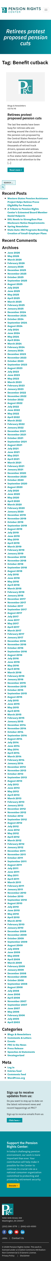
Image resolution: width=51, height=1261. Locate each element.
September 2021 (17, 441)
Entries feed (14, 1070)
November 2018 (16, 560)
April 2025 (13, 298)
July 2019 (13, 532)
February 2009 (16, 966)
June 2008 (13, 994)
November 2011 (16, 854)
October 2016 (15, 647)
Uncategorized (15, 1055)
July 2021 (13, 448)
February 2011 (15, 885)
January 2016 (15, 679)
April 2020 (13, 501)
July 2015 (13, 700)
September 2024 (17, 322)
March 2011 (14, 882)
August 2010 (14, 903)
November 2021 (16, 434)
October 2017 (15, 606)
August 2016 (14, 655)
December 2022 (16, 392)
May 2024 (13, 336)
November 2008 (17, 976)
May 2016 (13, 665)
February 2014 (15, 759)
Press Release (15, 1048)
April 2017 (13, 627)
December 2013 (16, 766)
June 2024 (13, 333)
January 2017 (15, 637)
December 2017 (16, 598)
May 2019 (13, 539)
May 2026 (13, 256)
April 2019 (13, 543)
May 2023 (13, 378)
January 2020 (15, 511)
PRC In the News (16, 1044)
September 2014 (17, 735)
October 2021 (15, 438)
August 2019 (14, 529)
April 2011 (13, 878)
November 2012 (16, 812)
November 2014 (16, 728)
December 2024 (16, 312)
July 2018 (13, 574)
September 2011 (17, 861)
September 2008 (17, 983)
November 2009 (17, 934)
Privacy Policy (8, 1255)
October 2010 (15, 896)
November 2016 (16, 644)
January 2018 (15, 595)
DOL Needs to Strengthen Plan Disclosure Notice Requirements (26, 220)
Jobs (4, 1238)
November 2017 (16, 602)
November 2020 (17, 476)
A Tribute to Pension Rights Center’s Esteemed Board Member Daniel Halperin (27, 212)
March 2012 (14, 840)
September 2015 (17, 693)
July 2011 (12, 868)
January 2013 (15, 805)
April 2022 (13, 417)
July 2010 (13, 906)
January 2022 (15, 427)
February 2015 (15, 717)
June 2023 (13, 375)
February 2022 (16, 424)
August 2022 (14, 403)
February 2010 (15, 924)
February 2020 (16, 508)
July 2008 (13, 990)
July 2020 (13, 490)
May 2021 (13, 455)
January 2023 (15, 389)
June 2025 (13, 291)
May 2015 (13, 707)
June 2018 (13, 578)
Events (11, 1041)
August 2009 (15, 945)
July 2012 (13, 826)
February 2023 (16, 385)
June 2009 (13, 952)
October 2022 (15, 399)
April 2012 (13, 836)
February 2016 (15, 676)
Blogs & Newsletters (19, 1034)
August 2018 (14, 571)
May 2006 (13, 1011)
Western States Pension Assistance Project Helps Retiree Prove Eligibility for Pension (27, 202)
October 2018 (15, 564)
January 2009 (15, 969)
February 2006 (16, 1015)
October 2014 (15, 731)
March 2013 (14, 798)
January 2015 (15, 721)
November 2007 (16, 1001)
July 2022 (13, 406)
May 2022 (13, 413)
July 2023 (13, 371)
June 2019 (13, 536)
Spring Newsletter (18, 226)
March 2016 (14, 672)
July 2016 (13, 658)
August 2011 (14, 864)
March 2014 (14, 756)
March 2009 (14, 962)
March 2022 (14, 420)
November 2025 (16, 273)
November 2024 (16, 315)
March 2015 (14, 714)
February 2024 (16, 347)
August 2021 (14, 445)
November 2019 (16, 518)
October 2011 (15, 857)
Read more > (16, 169)
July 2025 (13, 287)
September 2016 (17, 651)
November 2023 (16, 357)
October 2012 (15, 815)
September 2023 (17, 364)
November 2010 (16, 892)
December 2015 (16, 682)
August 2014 (14, 738)
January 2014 (15, 763)
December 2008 (16, 973)
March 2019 (14, 546)
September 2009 (17, 941)
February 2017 (15, 633)
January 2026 (15, 266)
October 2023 (15, 361)
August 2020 (15, 487)
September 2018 (17, 567)
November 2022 (16, 396)
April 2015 (13, 711)
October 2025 (15, 277)
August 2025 (14, 284)
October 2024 (15, 319)
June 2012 (13, 829)
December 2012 (16, 808)
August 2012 (14, 822)
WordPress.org (16, 1077)
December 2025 (16, 270)
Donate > (13, 1185)
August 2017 (14, 613)
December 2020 (16, 473)
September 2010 (17, 899)
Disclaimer (25, 1255)
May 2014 (13, 749)
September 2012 (17, 819)
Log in (10, 1067)
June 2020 (13, 494)
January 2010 (15, 927)
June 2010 (13, 910)
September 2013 (17, 777)
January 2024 (15, 350)
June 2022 (13, 410)
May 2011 (12, 875)
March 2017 (14, 630)
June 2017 (13, 620)
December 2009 (16, 931)
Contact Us (18, 1238)
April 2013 (13, 794)
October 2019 (15, 522)
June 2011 (13, 871)
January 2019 (15, 553)
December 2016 (16, 641)
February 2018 (15, 592)
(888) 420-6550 (28, 1226)
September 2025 (17, 280)
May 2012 (13, 833)
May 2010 (13, 913)
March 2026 (14, 259)
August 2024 (14, 326)
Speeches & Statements (21, 1051)
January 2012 (15, 847)
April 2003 (13, 1022)
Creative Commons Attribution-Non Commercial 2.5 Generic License (24, 1251)
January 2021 (15, 469)
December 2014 (16, 725)
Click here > (14, 1120)
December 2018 (16, 557)
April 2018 (13, 584)
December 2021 (16, 431)
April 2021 (13, 459)
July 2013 (13, 784)
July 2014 (13, 742)
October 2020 (15, 480)
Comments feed (16, 1074)
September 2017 (17, 609)
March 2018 (14, 588)
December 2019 (16, 515)
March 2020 (14, 504)
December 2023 (16, 354)
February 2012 (15, 843)
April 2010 (13, 917)
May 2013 (13, 791)
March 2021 (14, 462)
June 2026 (13, 252)
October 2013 (15, 773)
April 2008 (13, 997)
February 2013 (15, 801)
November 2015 (16, 686)
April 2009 (13, 959)
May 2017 (13, 623)
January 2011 (15, 889)
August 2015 (14, 696)
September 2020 (17, 483)
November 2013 (16, 770)
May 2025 (13, 294)
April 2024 (13, 340)
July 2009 (13, 948)
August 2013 (14, 780)
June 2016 (13, 662)
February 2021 (15, 466)
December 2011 (16, 850)
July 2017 (12, 616)
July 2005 (13, 1018)
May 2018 (13, 581)
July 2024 (13, 329)
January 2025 (15, 308)
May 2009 (13, 955)
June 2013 (13, 787)
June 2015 (13, 703)
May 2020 (13, 497)
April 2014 (13, 752)
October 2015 (15, 690)
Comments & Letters (19, 1037)
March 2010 (14, 920)
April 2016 (13, 668)
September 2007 (17, 1004)
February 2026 (16, 263)
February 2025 (16, 305)
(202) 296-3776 (9, 1226)
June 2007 (13, 1008)
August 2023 (14, 368)
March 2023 (14, 382)
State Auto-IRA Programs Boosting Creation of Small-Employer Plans (27, 231)
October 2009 (15, 938)
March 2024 (14, 343)
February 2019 (15, 549)
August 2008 (15, 987)
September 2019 (17, 525)
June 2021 (13, 452)
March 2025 (14, 301)
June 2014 (13, 745)
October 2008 (15, 980)
